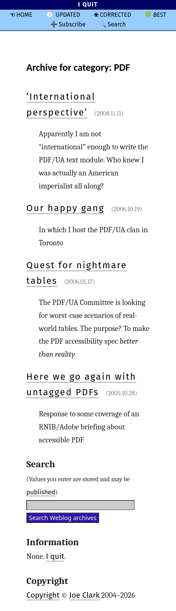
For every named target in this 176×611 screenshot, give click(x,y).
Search (117, 24)
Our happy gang (65, 208)
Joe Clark (84, 595)
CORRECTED (115, 14)
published (40, 492)
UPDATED (68, 14)
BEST (159, 14)
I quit (55, 556)
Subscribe (72, 24)
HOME (24, 14)
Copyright (42, 595)
